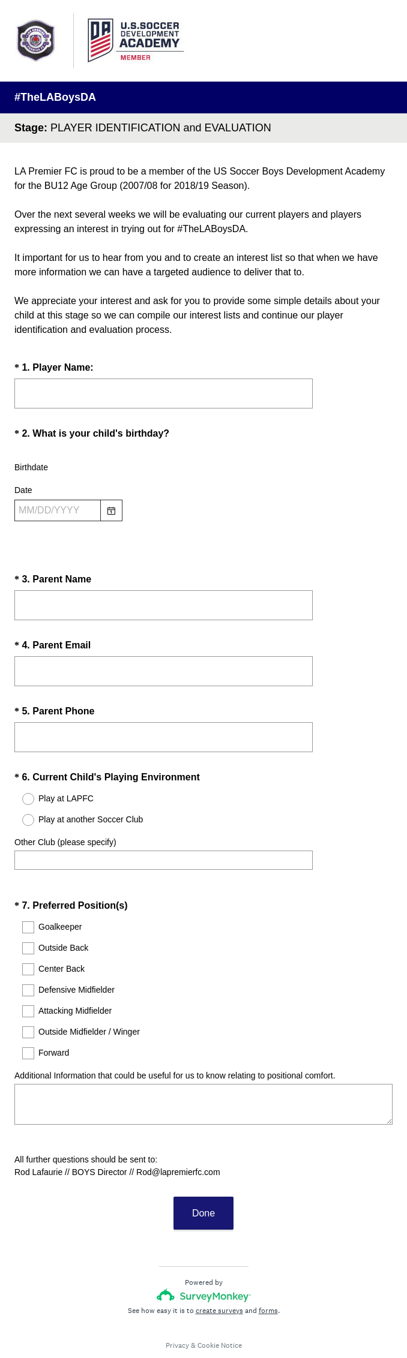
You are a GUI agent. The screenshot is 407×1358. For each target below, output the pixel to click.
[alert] (203, 532)
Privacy (177, 1313)
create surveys (219, 1278)
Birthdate (31, 467)
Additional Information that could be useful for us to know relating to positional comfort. (175, 1054)
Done (203, 1181)
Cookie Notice (219, 1313)
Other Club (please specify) (65, 831)
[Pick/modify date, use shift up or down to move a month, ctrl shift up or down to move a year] (57, 510)
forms (268, 1278)
